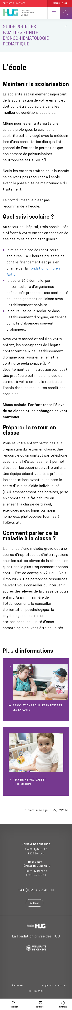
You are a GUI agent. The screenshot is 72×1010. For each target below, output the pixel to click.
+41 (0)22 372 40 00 (36, 890)
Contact (35, 903)
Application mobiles (54, 985)
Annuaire (17, 985)
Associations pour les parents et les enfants (37, 707)
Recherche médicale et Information (29, 782)
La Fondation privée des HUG (36, 936)
